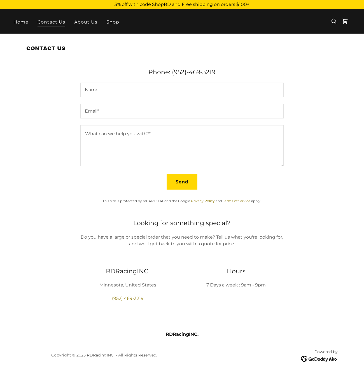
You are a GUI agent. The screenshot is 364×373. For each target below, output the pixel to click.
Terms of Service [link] (236, 201)
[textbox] (181, 90)
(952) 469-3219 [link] (128, 298)
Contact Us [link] (51, 22)
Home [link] (21, 22)
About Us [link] (85, 22)
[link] (345, 21)
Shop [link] (112, 22)
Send (182, 182)
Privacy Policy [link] (203, 201)
